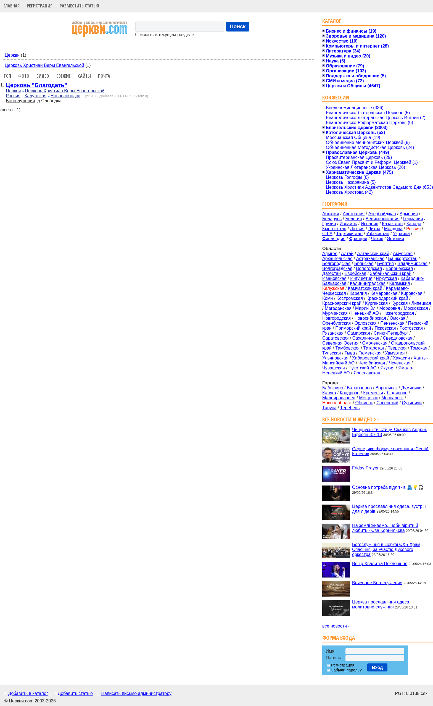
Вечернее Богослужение (377, 582)
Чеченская (399, 363)
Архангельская (337, 258)
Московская (416, 308)
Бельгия (353, 218)
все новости (334, 626)
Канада (413, 223)
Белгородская (336, 263)
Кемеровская (384, 293)
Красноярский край (341, 303)
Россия (13, 95)
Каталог (331, 21)
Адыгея (329, 253)
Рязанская (333, 333)
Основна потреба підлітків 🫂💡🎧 (387, 487)
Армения (409, 213)
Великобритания (383, 218)
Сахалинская (365, 338)
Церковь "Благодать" (36, 85)
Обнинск (364, 402)
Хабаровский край (370, 358)
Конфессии (335, 97)
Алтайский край (373, 253)
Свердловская (397, 338)
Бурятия (385, 263)
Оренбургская (336, 323)
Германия (413, 218)
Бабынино (332, 387)
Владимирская (412, 263)
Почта (104, 76)
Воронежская (399, 268)
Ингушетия (361, 278)
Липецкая (421, 303)
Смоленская (374, 343)
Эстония (395, 238)
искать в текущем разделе (164, 34)
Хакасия (401, 358)
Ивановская (334, 278)
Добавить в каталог (28, 693)
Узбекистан (377, 233)
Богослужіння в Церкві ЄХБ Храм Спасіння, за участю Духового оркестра (386, 549)
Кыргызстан (334, 228)
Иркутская (386, 278)
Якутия (387, 368)
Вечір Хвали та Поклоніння (379, 563)
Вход (377, 667)
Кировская (411, 293)
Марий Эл (365, 308)
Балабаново (359, 387)
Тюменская (370, 353)
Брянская (364, 263)
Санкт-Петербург (391, 333)
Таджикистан (349, 233)
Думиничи (411, 387)
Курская (399, 303)
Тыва (350, 353)
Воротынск (387, 387)
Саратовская (335, 338)
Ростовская (411, 328)
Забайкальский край (390, 273)
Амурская (403, 253)
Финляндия (333, 238)
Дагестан (331, 273)
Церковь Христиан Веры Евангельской (44, 65)
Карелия (358, 293)
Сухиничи (412, 402)
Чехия (377, 238)
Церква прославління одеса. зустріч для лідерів (389, 508)
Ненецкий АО (365, 313)
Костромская (350, 298)
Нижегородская (398, 313)
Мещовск (368, 397)
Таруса (329, 407)
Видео (42, 76)
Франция (358, 238)
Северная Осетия (340, 343)
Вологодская (369, 268)
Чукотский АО (362, 368)
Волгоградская (337, 268)
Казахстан (392, 223)
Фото (23, 76)
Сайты (84, 76)
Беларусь (332, 218)
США (327, 233)
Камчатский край (365, 288)
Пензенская (392, 323)
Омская (397, 318)
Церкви (12, 55)
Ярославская (366, 373)
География (334, 204)
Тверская (397, 348)
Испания (369, 223)
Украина (401, 233)
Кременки (373, 392)
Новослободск (65, 95)
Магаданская (338, 308)
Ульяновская (335, 358)
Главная (12, 6)
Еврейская (355, 273)
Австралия (354, 213)
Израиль (348, 223)
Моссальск (392, 397)
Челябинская (371, 363)
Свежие (63, 76)
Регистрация (39, 6)
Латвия (357, 228)
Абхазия (330, 213)
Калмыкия (399, 283)
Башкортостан (402, 258)
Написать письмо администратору (136, 693)
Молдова (393, 228)
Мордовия (389, 308)
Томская (418, 348)
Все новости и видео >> (350, 419)
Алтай (347, 253)
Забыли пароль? (346, 670)
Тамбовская (347, 348)
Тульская (331, 353)
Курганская (376, 303)
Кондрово (349, 392)
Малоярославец (338, 397)
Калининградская (368, 283)
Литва (374, 228)
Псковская (385, 328)
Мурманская (335, 313)
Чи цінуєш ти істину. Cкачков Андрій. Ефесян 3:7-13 (389, 432)
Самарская (358, 333)
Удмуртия (395, 353)
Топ (7, 76)
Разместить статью (79, 6)
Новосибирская (370, 318)
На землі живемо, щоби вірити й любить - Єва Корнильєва (385, 528)
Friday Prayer (365, 468)
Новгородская (336, 318)
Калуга (329, 392)
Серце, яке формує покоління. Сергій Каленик (390, 451)
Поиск (238, 26)
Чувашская (333, 368)
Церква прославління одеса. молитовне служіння (381, 604)
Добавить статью (75, 693)
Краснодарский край (387, 298)
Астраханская (370, 258)
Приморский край (353, 328)
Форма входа (338, 637)
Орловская (365, 323)
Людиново (397, 392)
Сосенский (387, 402)
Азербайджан (382, 213)
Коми (327, 298)
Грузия (329, 223)
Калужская (35, 95)
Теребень (350, 407)
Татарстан (373, 348)
